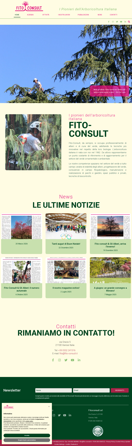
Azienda (31, 15)
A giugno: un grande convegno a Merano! (110, 289)
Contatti (113, 15)
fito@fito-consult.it (69, 353)
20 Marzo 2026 (22, 244)
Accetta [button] (26, 435)
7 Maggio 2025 (110, 294)
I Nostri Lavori (64, 15)
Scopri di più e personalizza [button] (27, 440)
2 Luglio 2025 (66, 292)
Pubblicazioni (84, 15)
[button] (49, 406)
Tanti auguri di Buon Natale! (66, 243)
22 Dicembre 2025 (66, 248)
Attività (46, 15)
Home (17, 15)
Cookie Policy (120, 442)
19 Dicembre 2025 (110, 250)
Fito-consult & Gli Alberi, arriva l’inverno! (110, 245)
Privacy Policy (110, 442)
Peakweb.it (74, 445)
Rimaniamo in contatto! (66, 333)
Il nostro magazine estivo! (66, 288)
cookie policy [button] (29, 421)
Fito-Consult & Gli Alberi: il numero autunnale (21, 289)
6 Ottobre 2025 (22, 294)
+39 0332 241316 (66, 350)
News (100, 15)
